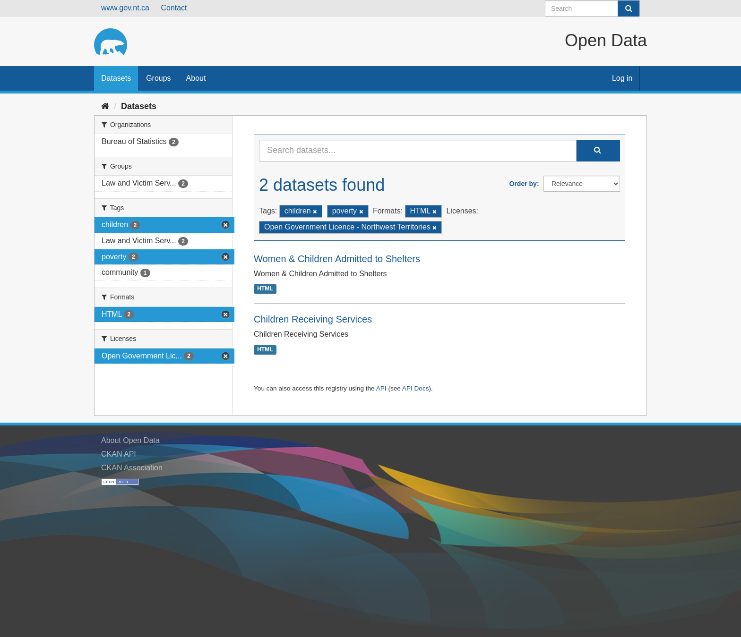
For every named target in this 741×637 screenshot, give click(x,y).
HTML (265, 289)
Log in (622, 78)
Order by (523, 183)
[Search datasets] (592, 8)
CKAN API (118, 454)
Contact (174, 8)
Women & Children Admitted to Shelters (337, 259)
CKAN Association (132, 468)
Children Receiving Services (313, 319)
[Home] (105, 106)
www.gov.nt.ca (125, 8)
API (381, 388)
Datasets (116, 78)
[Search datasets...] (418, 150)
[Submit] (628, 8)
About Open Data (130, 440)
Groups (158, 78)
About (196, 78)
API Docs (415, 388)
